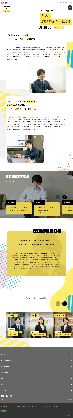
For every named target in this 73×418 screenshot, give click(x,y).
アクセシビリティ (36, 406)
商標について (26, 406)
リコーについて (5, 354)
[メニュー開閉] (70, 7)
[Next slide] (64, 197)
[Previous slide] (58, 197)
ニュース (3, 390)
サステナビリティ (6, 366)
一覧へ (2, 399)
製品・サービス (5, 372)
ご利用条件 (17, 406)
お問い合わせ (56, 406)
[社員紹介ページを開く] (18, 325)
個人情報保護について (6, 406)
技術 (2, 378)
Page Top (69, 399)
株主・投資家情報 (6, 360)
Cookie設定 (4, 410)
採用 (2, 384)
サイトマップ (47, 406)
